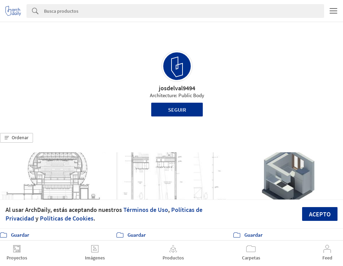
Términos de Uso (145, 210)
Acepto (320, 214)
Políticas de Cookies (66, 218)
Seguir (177, 109)
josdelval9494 (177, 88)
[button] (16, 138)
